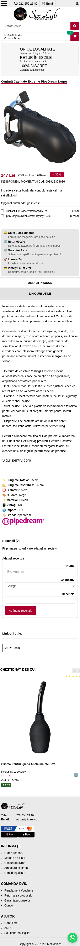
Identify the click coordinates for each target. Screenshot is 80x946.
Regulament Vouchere (18, 890)
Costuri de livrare (15, 862)
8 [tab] (62, 170)
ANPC (8, 928)
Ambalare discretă (16, 867)
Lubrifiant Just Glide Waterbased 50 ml (26, 211)
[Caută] (74, 26)
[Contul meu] (77, 3)
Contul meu (11, 923)
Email (47, 3)
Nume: (70, 565)
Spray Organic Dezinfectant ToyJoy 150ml (28, 216)
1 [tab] (18, 170)
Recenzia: (68, 594)
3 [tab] (31, 170)
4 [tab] (37, 170)
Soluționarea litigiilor (17, 933)
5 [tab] (43, 170)
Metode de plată (14, 858)
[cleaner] (2, 215)
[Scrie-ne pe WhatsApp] (73, 938)
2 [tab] (24, 170)
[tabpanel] (40, 127)
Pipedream (24, 515)
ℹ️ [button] (76, 775)
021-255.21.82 (25, 3)
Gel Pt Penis (12, 648)
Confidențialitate (14, 872)
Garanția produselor (17, 900)
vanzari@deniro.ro (27, 819)
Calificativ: (68, 580)
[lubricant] (2, 210)
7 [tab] (56, 170)
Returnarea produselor (18, 895)
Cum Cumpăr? (13, 853)
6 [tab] (49, 170)
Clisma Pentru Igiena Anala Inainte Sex (28, 764)
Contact (9, 905)
